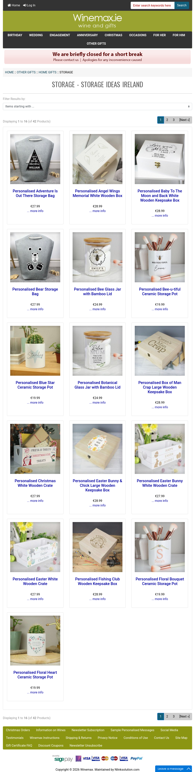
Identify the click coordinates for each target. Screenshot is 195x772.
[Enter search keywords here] (153, 5)
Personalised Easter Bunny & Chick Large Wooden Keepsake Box (97, 485)
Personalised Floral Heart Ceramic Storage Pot (35, 674)
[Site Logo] (97, 21)
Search (182, 5)
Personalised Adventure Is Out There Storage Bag (35, 193)
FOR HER (159, 35)
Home (14, 5)
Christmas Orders (18, 730)
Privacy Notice (107, 738)
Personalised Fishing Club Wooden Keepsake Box (97, 581)
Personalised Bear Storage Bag (35, 291)
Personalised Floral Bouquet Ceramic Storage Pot (160, 581)
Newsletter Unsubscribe (85, 745)
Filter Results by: (14, 99)
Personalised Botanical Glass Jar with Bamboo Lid (97, 385)
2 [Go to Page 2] (167, 120)
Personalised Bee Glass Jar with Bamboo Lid (97, 291)
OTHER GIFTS (26, 72)
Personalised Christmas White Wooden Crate (35, 483)
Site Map (181, 738)
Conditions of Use (136, 738)
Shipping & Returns (79, 738)
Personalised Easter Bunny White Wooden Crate (160, 483)
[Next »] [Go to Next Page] (184, 120)
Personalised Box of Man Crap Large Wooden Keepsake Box (159, 387)
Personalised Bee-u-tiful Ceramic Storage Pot (160, 291)
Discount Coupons (51, 745)
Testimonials (14, 738)
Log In (29, 5)
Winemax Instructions (44, 738)
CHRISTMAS (113, 35)
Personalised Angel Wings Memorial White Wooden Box (97, 193)
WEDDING (36, 35)
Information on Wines (50, 730)
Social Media (169, 730)
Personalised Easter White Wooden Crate (35, 581)
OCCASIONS (137, 35)
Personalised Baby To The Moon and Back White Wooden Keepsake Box (160, 196)
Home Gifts (48, 72)
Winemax (86, 769)
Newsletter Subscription (88, 730)
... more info (35, 211)
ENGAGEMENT (60, 35)
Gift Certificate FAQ (19, 745)
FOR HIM (179, 35)
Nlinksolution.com (127, 769)
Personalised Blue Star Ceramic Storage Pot (35, 385)
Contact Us (161, 738)
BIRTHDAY (15, 35)
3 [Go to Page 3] (174, 120)
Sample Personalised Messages (132, 730)
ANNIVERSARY (87, 35)
